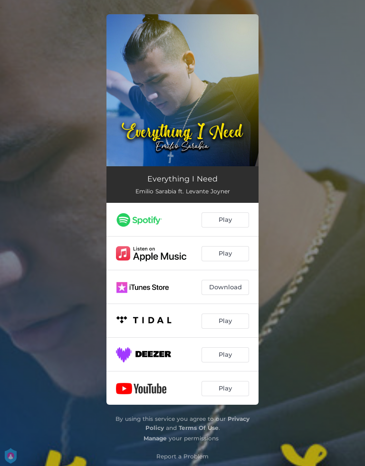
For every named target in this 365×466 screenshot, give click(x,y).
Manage (155, 438)
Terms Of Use (199, 427)
